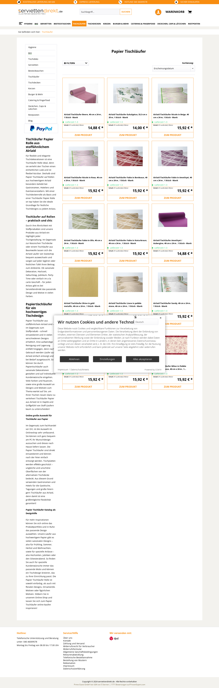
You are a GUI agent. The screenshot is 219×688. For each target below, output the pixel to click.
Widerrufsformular (72, 649)
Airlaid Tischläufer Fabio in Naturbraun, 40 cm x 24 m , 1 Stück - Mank (128, 242)
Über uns (67, 637)
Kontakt (67, 640)
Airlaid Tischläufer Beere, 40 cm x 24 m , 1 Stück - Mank (83, 116)
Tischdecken (34, 82)
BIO (30, 53)
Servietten (33, 64)
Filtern (69, 63)
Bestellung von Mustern (75, 660)
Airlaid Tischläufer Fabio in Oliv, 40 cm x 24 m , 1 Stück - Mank (83, 242)
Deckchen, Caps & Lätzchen (37, 107)
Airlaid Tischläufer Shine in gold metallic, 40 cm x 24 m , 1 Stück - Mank (82, 304)
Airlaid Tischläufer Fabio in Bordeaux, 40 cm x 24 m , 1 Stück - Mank (128, 179)
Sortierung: (188, 63)
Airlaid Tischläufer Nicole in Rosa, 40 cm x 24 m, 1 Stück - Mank (83, 179)
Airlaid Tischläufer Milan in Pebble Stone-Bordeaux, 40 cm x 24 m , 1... (169, 367)
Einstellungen (107, 359)
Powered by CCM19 (153, 369)
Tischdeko (33, 59)
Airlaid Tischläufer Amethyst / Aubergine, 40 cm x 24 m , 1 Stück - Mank (172, 242)
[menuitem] (119, 12)
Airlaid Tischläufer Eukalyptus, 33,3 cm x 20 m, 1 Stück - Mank (128, 116)
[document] (109, 337)
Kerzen (31, 88)
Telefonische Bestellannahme (77, 657)
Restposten (33, 114)
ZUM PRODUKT (83, 135)
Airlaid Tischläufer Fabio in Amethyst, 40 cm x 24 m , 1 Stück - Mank (172, 179)
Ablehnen (74, 359)
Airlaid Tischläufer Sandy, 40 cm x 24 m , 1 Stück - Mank (172, 304)
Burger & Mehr (35, 94)
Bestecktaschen (36, 70)
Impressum (68, 665)
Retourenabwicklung (73, 654)
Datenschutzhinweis (80, 369)
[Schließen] (160, 318)
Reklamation (69, 663)
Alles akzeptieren (142, 359)
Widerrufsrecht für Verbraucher (79, 646)
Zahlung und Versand (74, 643)
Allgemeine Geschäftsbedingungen (80, 651)
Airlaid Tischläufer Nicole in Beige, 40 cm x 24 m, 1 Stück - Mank (171, 116)
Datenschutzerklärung (74, 668)
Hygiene (32, 47)
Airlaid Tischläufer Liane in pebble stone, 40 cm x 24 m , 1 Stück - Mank (125, 304)
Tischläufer (33, 76)
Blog (30, 120)
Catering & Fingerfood (39, 100)
